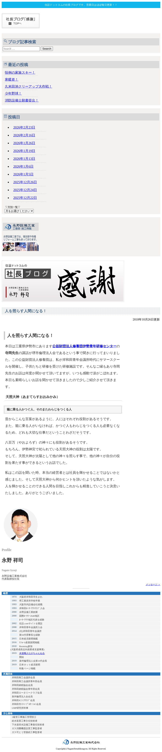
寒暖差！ (11, 79)
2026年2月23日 (24, 127)
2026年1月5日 (23, 174)
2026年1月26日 (24, 143)
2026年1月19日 (24, 151)
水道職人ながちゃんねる (32, 653)
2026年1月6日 (23, 166)
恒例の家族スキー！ (20, 72)
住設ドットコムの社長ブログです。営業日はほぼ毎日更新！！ (81, 4)
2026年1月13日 (24, 158)
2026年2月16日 (24, 135)
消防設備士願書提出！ (22, 100)
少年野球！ (13, 93)
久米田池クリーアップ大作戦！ (28, 86)
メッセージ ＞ (153, 584)
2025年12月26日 (25, 182)
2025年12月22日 (25, 198)
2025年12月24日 (25, 190)
